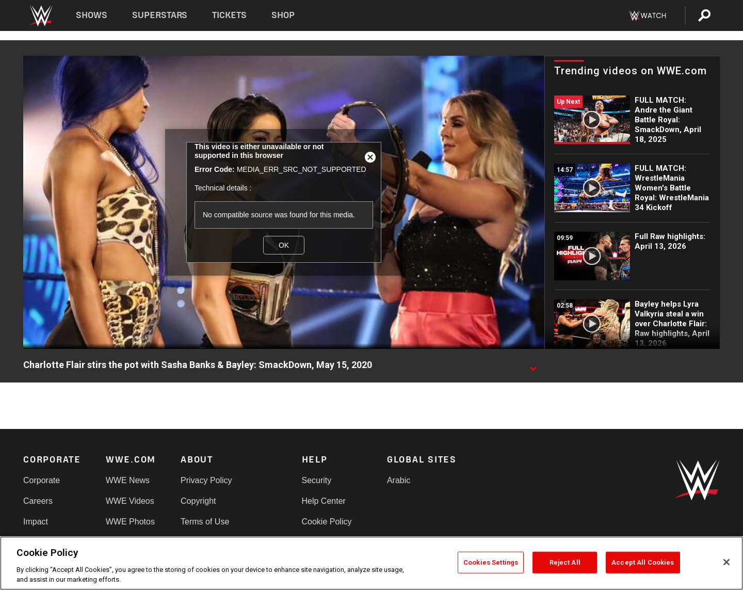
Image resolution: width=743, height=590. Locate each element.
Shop (283, 15)
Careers (38, 501)
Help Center (324, 501)
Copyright (198, 501)
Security (317, 480)
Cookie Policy (327, 521)
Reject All (565, 562)
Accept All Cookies (642, 562)
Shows (91, 15)
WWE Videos (130, 501)
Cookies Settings (490, 562)
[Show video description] (533, 365)
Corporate (41, 480)
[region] (371, 563)
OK (284, 245)
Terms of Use (205, 521)
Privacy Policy (206, 480)
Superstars (160, 15)
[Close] (726, 562)
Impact (35, 521)
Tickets (229, 15)
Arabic (398, 480)
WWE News (128, 480)
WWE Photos (130, 521)
